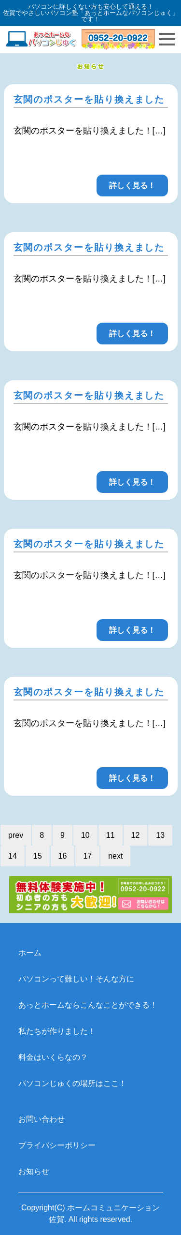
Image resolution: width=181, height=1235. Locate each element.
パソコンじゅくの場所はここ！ (72, 1083)
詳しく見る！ (132, 185)
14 (12, 856)
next (115, 856)
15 (37, 856)
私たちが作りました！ (57, 1031)
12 (135, 835)
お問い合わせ (41, 1119)
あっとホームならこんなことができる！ (87, 1005)
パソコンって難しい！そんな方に (76, 979)
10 (85, 835)
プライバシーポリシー (57, 1145)
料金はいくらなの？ (53, 1057)
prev (15, 835)
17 (87, 856)
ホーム (30, 953)
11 (110, 835)
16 (62, 856)
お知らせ (33, 1171)
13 (160, 835)
